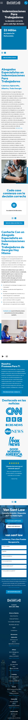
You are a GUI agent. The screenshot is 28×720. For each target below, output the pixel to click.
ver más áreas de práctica (14, 223)
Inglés (13, 627)
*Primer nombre (6, 546)
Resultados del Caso (14, 624)
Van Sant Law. (19, 128)
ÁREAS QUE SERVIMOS (14, 526)
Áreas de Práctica (14, 619)
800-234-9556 (14, 607)
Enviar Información (14, 591)
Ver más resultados (9, 57)
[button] (6, 356)
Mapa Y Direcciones (14, 645)
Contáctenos (14, 630)
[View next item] (5, 53)
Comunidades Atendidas (14, 621)
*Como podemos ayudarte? (8, 570)
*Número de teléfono (7, 556)
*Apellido (4, 551)
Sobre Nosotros (14, 616)
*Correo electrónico (7, 561)
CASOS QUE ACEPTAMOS (14, 521)
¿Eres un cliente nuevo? (7, 566)
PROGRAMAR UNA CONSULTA (11, 392)
